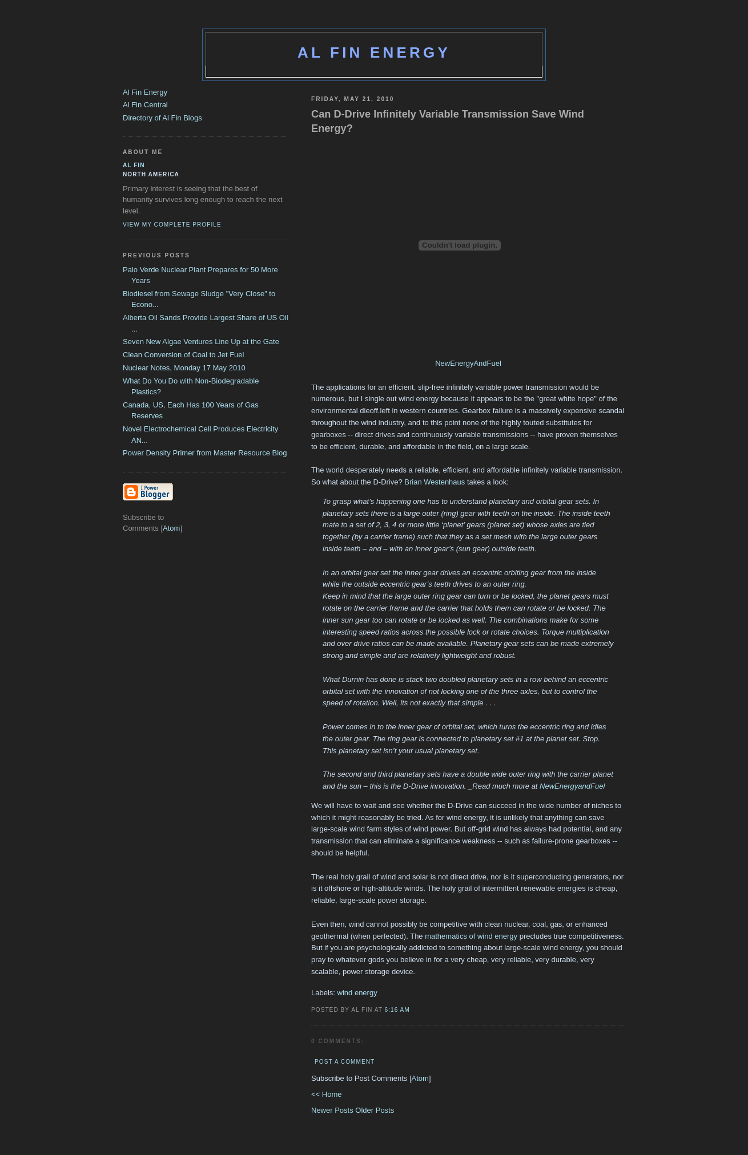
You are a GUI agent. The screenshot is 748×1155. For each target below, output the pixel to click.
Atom (420, 1078)
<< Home (326, 1094)
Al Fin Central (145, 104)
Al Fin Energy (374, 52)
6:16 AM (397, 1010)
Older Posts (374, 1110)
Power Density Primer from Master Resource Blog (205, 453)
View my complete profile (172, 224)
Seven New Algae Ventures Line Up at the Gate (201, 341)
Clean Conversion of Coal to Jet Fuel (183, 354)
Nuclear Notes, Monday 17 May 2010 (184, 368)
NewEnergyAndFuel (468, 363)
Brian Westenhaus (434, 482)
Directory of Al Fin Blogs (162, 118)
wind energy (357, 992)
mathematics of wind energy (471, 936)
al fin (134, 165)
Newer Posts (333, 1110)
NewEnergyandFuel (572, 786)
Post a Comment (345, 1062)
